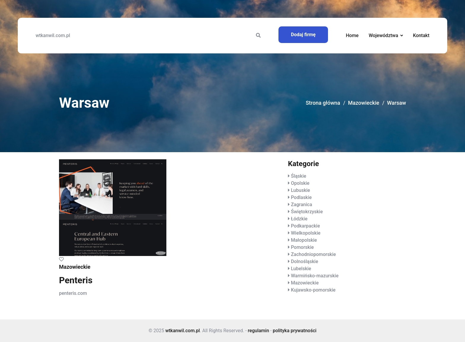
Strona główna (323, 103)
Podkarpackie (305, 226)
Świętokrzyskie (307, 211)
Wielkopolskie (306, 233)
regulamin (258, 330)
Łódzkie (299, 219)
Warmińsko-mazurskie (315, 276)
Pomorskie (302, 247)
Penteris (76, 280)
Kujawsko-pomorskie (313, 290)
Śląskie (298, 176)
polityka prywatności (294, 330)
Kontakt (421, 35)
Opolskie (300, 183)
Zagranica (301, 204)
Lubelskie (301, 268)
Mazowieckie (363, 103)
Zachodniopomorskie (313, 254)
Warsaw (396, 103)
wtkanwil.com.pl (53, 35)
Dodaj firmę (303, 34)
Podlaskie (301, 197)
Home (352, 35)
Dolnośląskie (304, 261)
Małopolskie (304, 240)
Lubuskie (300, 190)
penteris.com (73, 293)
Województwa (383, 35)
